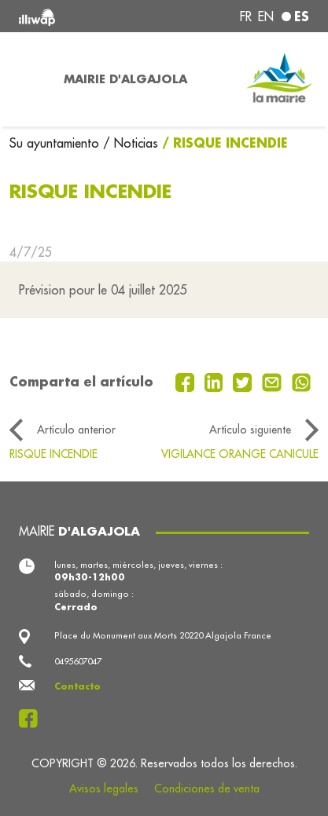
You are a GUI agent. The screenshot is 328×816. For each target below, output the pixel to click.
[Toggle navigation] (27, 79)
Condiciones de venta (207, 788)
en (266, 16)
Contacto (77, 686)
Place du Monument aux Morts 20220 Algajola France (162, 635)
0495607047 (77, 661)
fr (246, 16)
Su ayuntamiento (56, 143)
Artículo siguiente (250, 430)
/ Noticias (130, 143)
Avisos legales (103, 788)
